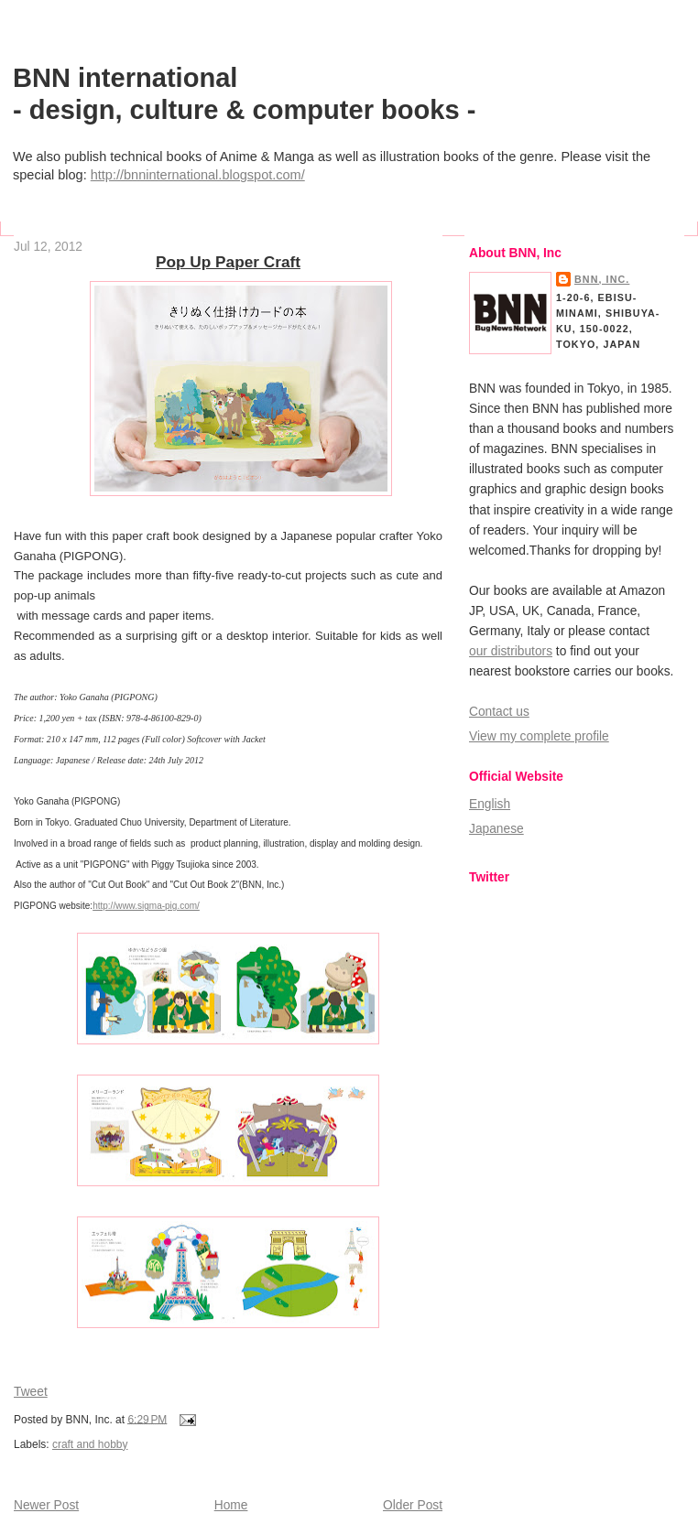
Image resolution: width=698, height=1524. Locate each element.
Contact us (499, 712)
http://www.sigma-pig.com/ (146, 906)
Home (231, 1505)
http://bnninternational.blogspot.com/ (198, 175)
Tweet (31, 1392)
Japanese (496, 829)
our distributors (510, 651)
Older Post (412, 1505)
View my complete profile (539, 736)
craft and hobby (90, 1444)
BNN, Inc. (601, 279)
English (489, 804)
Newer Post (46, 1505)
